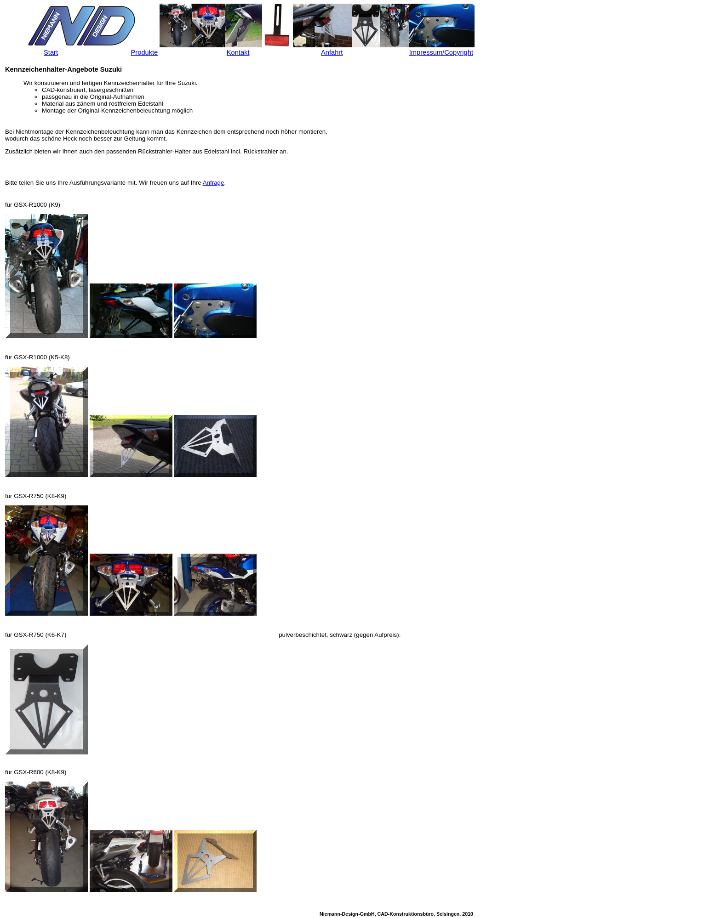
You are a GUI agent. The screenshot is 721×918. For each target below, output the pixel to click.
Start (51, 52)
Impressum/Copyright (441, 52)
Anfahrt (332, 52)
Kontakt (238, 52)
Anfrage (213, 182)
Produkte (144, 52)
